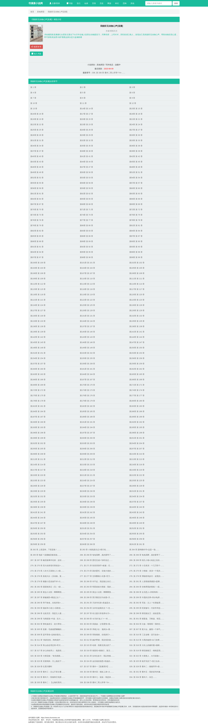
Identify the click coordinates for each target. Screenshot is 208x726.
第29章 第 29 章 (86, 135)
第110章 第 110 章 (87, 279)
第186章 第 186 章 (136, 411)
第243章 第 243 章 (136, 512)
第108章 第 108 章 (136, 273)
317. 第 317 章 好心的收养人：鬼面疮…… (47, 650)
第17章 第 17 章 (86, 114)
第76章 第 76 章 (37, 220)
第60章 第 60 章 (135, 188)
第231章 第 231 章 (136, 491)
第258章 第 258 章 (136, 539)
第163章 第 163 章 (38, 374)
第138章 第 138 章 (136, 326)
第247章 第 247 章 (38, 523)
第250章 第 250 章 (38, 528)
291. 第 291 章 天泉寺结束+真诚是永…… (97, 603)
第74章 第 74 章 (86, 215)
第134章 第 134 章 (87, 321)
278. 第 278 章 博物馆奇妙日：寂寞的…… (146, 576)
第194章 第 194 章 (87, 427)
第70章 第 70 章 (37, 209)
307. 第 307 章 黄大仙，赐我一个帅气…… (146, 629)
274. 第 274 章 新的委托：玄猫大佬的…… (97, 571)
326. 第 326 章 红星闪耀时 (41, 666)
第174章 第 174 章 (136, 390)
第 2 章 (83, 87)
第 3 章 (132, 87)
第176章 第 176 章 (87, 395)
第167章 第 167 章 (87, 379)
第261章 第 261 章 (136, 544)
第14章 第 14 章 (86, 108)
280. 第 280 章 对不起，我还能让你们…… (97, 581)
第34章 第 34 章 (37, 146)
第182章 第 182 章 (87, 406)
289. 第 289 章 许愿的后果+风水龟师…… (146, 597)
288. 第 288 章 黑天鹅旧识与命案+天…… (97, 597)
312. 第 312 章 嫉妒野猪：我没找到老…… (97, 640)
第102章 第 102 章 (136, 263)
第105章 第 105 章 (136, 268)
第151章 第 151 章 (38, 353)
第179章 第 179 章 (87, 401)
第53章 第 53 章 (86, 178)
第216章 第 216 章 (136, 464)
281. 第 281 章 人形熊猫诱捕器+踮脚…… (146, 581)
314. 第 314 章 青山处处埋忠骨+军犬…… (47, 645)
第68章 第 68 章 (86, 204)
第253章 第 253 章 (38, 534)
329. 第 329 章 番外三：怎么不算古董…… (47, 672)
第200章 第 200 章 (87, 438)
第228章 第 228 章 (136, 486)
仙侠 (86, 3)
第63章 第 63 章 (135, 193)
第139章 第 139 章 (38, 332)
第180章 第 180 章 (136, 401)
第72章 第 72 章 (135, 209)
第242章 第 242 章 (87, 512)
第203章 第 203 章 (87, 443)
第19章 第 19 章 (37, 119)
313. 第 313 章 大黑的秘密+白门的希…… (146, 640)
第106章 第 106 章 (38, 273)
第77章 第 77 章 (86, 220)
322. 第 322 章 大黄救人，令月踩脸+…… (146, 656)
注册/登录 (54, 3)
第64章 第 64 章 (37, 199)
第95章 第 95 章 (86, 252)
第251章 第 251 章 (87, 528)
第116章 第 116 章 (87, 289)
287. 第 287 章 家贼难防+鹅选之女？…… (47, 597)
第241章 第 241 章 (38, 512)
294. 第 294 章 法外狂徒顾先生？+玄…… (97, 608)
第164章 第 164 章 (87, 374)
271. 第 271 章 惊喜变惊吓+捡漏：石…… (97, 565)
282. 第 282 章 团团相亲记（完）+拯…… (47, 587)
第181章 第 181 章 (38, 406)
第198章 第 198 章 (136, 433)
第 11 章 (83, 103)
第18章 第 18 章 (135, 114)
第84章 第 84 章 (135, 231)
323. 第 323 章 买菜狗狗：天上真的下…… (47, 661)
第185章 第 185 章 (87, 411)
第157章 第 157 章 (38, 364)
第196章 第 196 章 (38, 433)
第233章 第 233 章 (87, 496)
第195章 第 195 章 (136, 427)
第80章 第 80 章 (86, 225)
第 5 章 (83, 93)
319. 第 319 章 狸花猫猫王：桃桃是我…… (146, 650)
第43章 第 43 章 (37, 162)
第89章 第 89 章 (86, 241)
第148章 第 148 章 (38, 348)
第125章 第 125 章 (87, 305)
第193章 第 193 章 (38, 427)
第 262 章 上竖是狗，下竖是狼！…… (45, 550)
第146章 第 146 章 (87, 342)
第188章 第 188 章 (87, 417)
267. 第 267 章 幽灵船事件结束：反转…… (47, 560)
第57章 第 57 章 (135, 183)
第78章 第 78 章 (135, 220)
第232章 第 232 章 (38, 496)
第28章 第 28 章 (37, 135)
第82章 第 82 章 (37, 231)
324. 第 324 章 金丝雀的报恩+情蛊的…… (97, 661)
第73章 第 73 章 (37, 215)
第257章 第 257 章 (87, 539)
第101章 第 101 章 (87, 263)
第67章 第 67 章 (37, 204)
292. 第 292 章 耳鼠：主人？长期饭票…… (146, 603)
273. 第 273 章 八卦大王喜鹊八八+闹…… (47, 571)
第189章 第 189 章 (136, 417)
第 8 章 (83, 98)
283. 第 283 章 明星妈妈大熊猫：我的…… (97, 587)
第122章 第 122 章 (87, 300)
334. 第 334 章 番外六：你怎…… (143, 677)
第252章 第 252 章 (136, 528)
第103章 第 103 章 (38, 268)
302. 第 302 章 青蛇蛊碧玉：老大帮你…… (47, 624)
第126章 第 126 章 (136, 305)
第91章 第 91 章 (37, 247)
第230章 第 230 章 (87, 491)
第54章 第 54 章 (135, 178)
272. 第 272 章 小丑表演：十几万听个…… (146, 565)
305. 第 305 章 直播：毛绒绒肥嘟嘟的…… (47, 629)
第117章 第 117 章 (136, 289)
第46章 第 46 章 (37, 167)
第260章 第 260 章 (87, 544)
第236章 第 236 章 (87, 502)
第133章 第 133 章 (38, 321)
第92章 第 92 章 (86, 247)
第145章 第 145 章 (38, 342)
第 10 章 (33, 103)
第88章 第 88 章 (37, 241)
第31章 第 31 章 (37, 140)
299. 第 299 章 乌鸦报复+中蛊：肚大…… (47, 619)
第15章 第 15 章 (135, 108)
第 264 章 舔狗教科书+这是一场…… (144, 550)
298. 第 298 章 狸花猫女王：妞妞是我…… (146, 613)
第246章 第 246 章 (136, 518)
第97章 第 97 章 (37, 257)
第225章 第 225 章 (136, 480)
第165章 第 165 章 (136, 374)
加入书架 (36, 54)
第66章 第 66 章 (135, 199)
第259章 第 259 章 (38, 544)
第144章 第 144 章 (136, 337)
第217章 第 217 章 (38, 470)
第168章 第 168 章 (136, 379)
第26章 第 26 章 (86, 130)
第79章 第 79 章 (37, 225)
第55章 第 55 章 (37, 183)
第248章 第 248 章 (87, 523)
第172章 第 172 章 (38, 390)
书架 (70, 3)
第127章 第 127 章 (38, 310)
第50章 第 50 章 (86, 172)
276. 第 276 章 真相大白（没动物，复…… (47, 576)
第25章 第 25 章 (37, 130)
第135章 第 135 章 (136, 321)
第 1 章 (33, 87)
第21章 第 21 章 (135, 119)
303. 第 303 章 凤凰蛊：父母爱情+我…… (97, 624)
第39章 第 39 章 (135, 151)
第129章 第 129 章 (136, 310)
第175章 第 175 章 (38, 395)
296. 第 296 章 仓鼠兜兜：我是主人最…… (47, 613)
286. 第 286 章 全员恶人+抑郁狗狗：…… (146, 592)
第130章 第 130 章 (38, 316)
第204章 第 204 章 (136, 443)
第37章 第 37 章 (37, 151)
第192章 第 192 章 (136, 422)
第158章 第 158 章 (87, 364)
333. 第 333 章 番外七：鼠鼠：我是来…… (97, 677)
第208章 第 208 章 (38, 454)
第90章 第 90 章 (135, 241)
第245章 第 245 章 (87, 518)
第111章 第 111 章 (136, 279)
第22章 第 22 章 (37, 124)
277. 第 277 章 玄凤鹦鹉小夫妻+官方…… (97, 576)
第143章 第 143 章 (87, 337)
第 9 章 (132, 98)
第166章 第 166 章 (38, 379)
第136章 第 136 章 (38, 326)
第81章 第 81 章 (135, 225)
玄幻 (78, 3)
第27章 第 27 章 (135, 130)
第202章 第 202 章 (38, 443)
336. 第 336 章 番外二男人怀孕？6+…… (108, 73)
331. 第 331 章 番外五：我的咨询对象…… (146, 672)
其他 (132, 3)
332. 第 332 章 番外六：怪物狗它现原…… (47, 677)
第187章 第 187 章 (38, 417)
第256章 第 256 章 (38, 539)
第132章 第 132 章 (136, 316)
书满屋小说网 (35, 3)
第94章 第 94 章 (37, 252)
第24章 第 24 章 (135, 124)
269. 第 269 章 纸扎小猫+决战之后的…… (146, 560)
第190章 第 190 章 (38, 422)
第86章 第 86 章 (86, 236)
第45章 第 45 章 (135, 162)
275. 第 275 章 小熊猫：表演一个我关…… (146, 571)
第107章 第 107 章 (87, 273)
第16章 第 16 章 (37, 114)
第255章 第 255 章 (136, 534)
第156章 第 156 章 (136, 358)
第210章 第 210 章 (136, 454)
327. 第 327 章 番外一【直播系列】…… (96, 666)
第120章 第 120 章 (136, 294)
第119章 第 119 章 (87, 294)
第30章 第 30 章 (135, 135)
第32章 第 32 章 (86, 140)
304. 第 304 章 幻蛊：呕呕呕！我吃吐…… (146, 624)
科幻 (117, 3)
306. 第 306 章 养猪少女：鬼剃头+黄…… (97, 629)
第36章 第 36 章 (135, 146)
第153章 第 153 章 (136, 353)
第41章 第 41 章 (86, 156)
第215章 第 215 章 (87, 464)
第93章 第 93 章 (135, 247)
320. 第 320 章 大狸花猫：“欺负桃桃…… (47, 656)
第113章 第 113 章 (87, 284)
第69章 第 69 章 (135, 204)
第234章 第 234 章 (136, 496)
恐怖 (125, 3)
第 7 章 (33, 98)
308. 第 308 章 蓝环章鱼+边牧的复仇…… (47, 635)
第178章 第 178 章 (38, 401)
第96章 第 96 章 (135, 252)
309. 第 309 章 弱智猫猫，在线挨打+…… (97, 635)
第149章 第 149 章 (87, 348)
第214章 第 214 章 (38, 464)
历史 (101, 3)
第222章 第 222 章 (136, 475)
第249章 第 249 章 (136, 523)
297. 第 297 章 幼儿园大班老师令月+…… (97, 613)
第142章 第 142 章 (38, 337)
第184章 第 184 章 (38, 411)
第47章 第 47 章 (86, 167)
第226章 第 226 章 (38, 486)
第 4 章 (33, 93)
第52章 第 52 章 (37, 178)
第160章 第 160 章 (38, 369)
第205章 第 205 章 (38, 449)
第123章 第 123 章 (136, 300)
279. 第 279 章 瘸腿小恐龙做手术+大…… (47, 581)
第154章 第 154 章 (38, 358)
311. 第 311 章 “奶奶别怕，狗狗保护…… (47, 640)
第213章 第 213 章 (136, 459)
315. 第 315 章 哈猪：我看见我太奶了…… (97, 645)
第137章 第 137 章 (87, 326)
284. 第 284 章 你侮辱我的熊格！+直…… (146, 587)
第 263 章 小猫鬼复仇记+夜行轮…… (95, 550)
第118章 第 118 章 (38, 294)
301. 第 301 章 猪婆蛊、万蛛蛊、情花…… (146, 619)
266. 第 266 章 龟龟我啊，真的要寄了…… (97, 555)
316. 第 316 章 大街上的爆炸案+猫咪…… (146, 645)
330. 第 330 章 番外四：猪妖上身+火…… (97, 672)
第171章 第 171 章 (136, 385)
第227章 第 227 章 (87, 486)
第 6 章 (132, 93)
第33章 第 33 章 (135, 140)
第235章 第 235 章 (38, 502)
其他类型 (40, 12)
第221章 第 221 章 (87, 475)
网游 (109, 3)
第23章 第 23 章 (86, 124)
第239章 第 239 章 (87, 507)
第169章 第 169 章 (38, 385)
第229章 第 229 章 (38, 491)
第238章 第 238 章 (38, 507)
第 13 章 (33, 108)
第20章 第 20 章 (86, 119)
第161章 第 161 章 (87, 369)
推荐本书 (36, 47)
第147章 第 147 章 (136, 342)
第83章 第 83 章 (86, 231)
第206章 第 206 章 (87, 449)
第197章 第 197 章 (87, 433)
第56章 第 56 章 (86, 183)
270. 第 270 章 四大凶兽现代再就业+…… (47, 565)
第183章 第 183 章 (136, 406)
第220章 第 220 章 (38, 475)
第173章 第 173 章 (87, 390)
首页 (32, 12)
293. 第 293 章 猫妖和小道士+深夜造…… (47, 608)
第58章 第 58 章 (37, 188)
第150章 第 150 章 (136, 348)
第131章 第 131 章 (87, 316)
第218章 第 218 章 (87, 470)
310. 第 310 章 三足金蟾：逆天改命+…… (146, 635)
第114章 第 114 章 (136, 284)
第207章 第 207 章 (136, 449)
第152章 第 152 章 (87, 353)
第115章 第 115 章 (38, 289)
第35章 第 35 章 (86, 146)
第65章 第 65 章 (86, 199)
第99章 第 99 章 (135, 257)
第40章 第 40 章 (37, 156)
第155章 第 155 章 (87, 358)
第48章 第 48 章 (135, 167)
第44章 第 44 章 (86, 162)
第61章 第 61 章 (37, 193)
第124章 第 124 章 (38, 305)
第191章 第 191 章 (87, 422)
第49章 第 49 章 (37, 172)
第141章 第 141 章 (136, 332)
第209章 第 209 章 (87, 454)
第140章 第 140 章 (87, 332)
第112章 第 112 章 (38, 284)
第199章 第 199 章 (38, 438)
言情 (94, 3)
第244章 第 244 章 (38, 518)
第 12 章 (132, 103)
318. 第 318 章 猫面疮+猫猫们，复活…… (97, 650)
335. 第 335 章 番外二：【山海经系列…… (47, 682)
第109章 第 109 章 (38, 279)
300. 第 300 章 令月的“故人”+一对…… (95, 619)
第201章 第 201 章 (136, 438)
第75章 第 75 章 (135, 215)
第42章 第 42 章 (135, 156)
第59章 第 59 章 (86, 188)
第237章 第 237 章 (136, 502)
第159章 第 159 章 (136, 364)
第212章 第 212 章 (87, 459)
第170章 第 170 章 (87, 385)
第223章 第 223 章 (38, 480)
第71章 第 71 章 (86, 209)
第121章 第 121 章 (38, 300)
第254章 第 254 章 (87, 534)
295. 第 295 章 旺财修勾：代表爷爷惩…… (146, 608)
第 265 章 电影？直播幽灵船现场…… (45, 555)
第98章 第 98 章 (86, 257)
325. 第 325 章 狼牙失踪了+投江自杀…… (146, 661)
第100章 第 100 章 (38, 263)
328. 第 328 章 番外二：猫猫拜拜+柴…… (146, 666)
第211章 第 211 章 (38, 459)
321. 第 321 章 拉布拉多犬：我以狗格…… (97, 656)
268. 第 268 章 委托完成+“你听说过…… (96, 560)
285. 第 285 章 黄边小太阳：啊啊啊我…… (47, 592)
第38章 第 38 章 (86, 151)
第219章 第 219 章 (136, 470)
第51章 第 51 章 (135, 172)
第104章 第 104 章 (87, 268)
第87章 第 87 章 (135, 236)
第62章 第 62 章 (86, 193)
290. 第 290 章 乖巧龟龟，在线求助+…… (47, 603)
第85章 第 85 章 (37, 236)
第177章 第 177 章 (136, 395)
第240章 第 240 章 (136, 507)
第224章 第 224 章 (87, 480)
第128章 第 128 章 (87, 310)
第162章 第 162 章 (136, 369)
